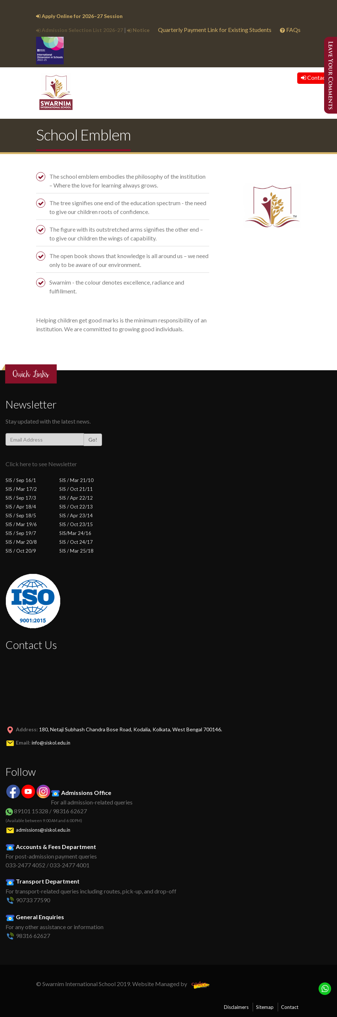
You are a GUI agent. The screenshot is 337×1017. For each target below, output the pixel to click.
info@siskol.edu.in (51, 743)
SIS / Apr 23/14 (76, 515)
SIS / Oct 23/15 (76, 524)
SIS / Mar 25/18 (76, 551)
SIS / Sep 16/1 (21, 480)
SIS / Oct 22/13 (76, 507)
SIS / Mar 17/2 (21, 489)
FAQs (290, 29)
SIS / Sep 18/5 (21, 515)
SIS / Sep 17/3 (21, 498)
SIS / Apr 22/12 (76, 498)
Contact (314, 77)
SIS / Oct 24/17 (76, 542)
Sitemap (265, 1007)
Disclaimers (236, 1007)
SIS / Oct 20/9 (21, 551)
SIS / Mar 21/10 (76, 480)
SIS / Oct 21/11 (76, 489)
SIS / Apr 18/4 (21, 507)
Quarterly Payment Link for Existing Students (214, 29)
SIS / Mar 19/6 (21, 524)
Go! (92, 439)
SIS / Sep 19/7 (21, 533)
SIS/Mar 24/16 (75, 533)
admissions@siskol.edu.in (43, 830)
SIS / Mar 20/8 (21, 542)
